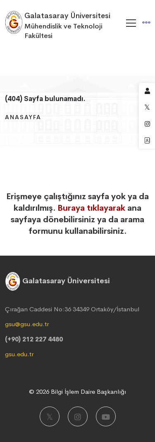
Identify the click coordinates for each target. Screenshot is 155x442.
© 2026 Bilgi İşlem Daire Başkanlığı (77, 391)
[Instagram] (78, 416)
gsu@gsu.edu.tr (27, 324)
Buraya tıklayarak (91, 208)
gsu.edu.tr (19, 354)
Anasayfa (23, 117)
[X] (50, 416)
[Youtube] (106, 416)
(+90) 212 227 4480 (34, 339)
